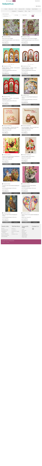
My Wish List (24, 232)
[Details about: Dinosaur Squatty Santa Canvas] (26, 163)
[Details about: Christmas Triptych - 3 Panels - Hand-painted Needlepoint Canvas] (26, 75)
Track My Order (24, 234)
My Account (24, 230)
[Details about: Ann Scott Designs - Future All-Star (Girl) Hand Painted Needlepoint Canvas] (6, 135)
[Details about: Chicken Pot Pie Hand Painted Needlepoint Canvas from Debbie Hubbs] (6, 164)
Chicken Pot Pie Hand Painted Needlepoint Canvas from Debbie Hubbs (10, 157)
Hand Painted (34, 9)
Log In (23, 229)
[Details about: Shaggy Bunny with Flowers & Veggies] (26, 45)
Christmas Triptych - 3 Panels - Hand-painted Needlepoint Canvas (29, 68)
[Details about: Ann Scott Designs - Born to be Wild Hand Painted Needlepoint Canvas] (26, 135)
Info (13, 232)
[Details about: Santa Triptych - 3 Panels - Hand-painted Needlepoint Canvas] (6, 106)
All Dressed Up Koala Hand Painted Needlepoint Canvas (29, 186)
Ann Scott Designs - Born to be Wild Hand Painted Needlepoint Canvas (30, 128)
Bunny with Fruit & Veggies (7, 38)
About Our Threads (15, 231)
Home (6, 9)
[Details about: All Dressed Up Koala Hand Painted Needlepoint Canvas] (26, 193)
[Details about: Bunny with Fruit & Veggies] (6, 45)
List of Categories (5, 233)
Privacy (7, 242)
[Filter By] (37, 14)
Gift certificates (4, 236)
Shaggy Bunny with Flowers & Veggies (29, 38)
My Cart (23, 231)
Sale (29, 11)
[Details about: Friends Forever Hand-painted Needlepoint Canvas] (26, 222)
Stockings (28, 9)
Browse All (11, 9)
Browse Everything (5, 235)
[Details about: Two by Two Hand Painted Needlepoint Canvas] (26, 104)
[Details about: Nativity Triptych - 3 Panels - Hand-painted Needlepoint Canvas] (6, 75)
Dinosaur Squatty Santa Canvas (28, 156)
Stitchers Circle (15, 234)
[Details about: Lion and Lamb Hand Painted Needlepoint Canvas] (6, 193)
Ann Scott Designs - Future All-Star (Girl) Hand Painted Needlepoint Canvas (10, 128)
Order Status (24, 233)
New (26, 11)
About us (13, 228)
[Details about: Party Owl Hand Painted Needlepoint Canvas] (6, 222)
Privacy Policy (24, 237)
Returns (3, 242)
